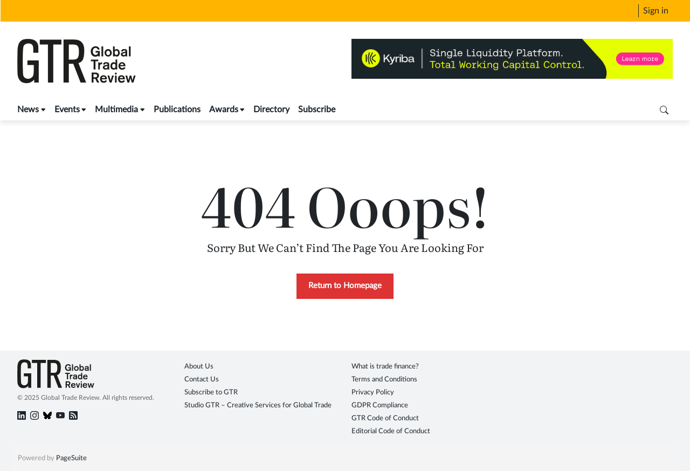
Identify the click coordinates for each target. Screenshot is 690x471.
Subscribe (316, 109)
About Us (198, 366)
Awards (223, 109)
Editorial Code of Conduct (390, 431)
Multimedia (116, 109)
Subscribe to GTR (211, 392)
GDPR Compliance (379, 405)
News (28, 109)
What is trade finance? (385, 366)
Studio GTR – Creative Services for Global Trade (258, 405)
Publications (177, 109)
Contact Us (201, 379)
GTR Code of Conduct (385, 418)
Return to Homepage (345, 286)
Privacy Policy (372, 392)
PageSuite (71, 458)
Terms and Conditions (384, 379)
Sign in (655, 10)
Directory (271, 109)
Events (67, 109)
